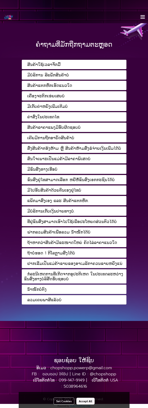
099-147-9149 (72, 380)
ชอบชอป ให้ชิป (55, 374)
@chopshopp (103, 374)
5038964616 (75, 386)
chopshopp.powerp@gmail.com (81, 368)
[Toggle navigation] (142, 17)
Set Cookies (64, 401)
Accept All (85, 401)
